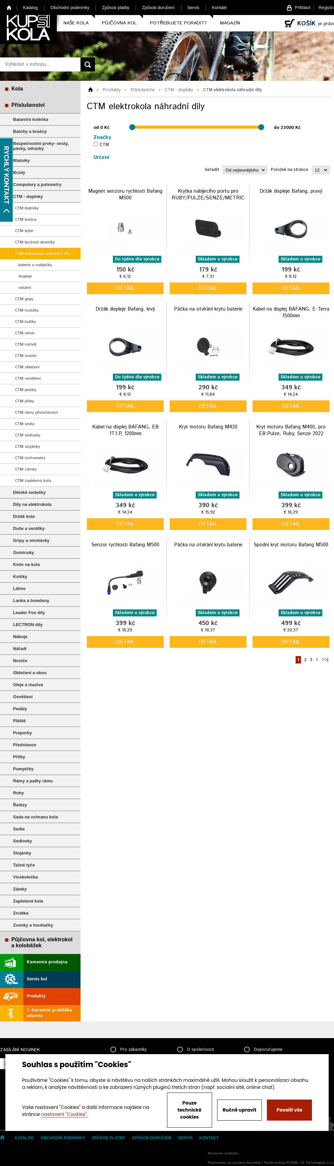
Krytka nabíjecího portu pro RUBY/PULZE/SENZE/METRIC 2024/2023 (208, 198)
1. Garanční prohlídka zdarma (49, 1013)
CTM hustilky (27, 310)
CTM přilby (24, 401)
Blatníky (21, 160)
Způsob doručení (158, 7)
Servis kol (37, 979)
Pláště (19, 720)
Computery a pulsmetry (37, 184)
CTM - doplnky (28, 196)
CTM (104, 145)
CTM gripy (24, 299)
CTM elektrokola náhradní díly (42, 253)
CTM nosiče (25, 356)
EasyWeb (254, 1162)
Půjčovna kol (119, 23)
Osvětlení (23, 696)
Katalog (30, 7)
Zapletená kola (28, 901)
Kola (17, 88)
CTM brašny (26, 219)
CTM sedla (24, 424)
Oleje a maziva (28, 684)
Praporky (22, 732)
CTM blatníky (27, 208)
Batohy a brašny (30, 131)
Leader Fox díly (29, 612)
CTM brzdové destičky (35, 242)
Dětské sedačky (29, 492)
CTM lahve (24, 333)
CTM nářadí (25, 344)
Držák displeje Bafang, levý (125, 309)
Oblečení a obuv (29, 672)
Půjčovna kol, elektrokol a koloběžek (41, 942)
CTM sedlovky (27, 435)
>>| (325, 660)
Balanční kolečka (30, 119)
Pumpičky (23, 768)
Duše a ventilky (29, 528)
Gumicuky (23, 552)
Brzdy (19, 172)
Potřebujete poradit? (178, 23)
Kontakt (219, 7)
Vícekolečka (25, 877)
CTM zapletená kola (33, 480)
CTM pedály (25, 390)
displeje (25, 276)
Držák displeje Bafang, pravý (291, 191)
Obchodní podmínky (69, 7)
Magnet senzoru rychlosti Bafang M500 (125, 194)
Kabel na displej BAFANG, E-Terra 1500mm (291, 312)
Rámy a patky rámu (33, 780)
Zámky (20, 889)
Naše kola (76, 23)
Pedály (20, 708)
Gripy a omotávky (31, 540)
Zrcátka (20, 913)
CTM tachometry (30, 458)
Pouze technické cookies (190, 1110)
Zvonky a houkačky (33, 925)
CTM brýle (24, 231)
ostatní (24, 287)
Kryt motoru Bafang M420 (208, 426)
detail (125, 288)
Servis (193, 7)
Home (9, 7)
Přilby (19, 756)
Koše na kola (26, 564)
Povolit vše (289, 1110)
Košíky (20, 576)
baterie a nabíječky (35, 265)
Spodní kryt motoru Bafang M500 (291, 544)
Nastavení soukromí (223, 1153)
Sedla (19, 828)
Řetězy (20, 804)
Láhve (19, 588)
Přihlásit (303, 8)
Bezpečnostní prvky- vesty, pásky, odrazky (41, 146)
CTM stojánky (27, 446)
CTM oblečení (27, 367)
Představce (24, 744)
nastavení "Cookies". (64, 1114)
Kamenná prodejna (47, 962)
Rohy (18, 792)
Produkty (36, 996)
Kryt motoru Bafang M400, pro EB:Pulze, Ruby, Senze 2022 (291, 430)
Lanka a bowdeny (31, 600)
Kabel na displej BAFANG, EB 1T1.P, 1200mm (125, 430)
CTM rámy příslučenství (36, 412)
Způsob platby (115, 7)
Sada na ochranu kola (35, 816)
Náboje (20, 636)
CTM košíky (25, 322)
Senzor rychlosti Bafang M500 (125, 544)
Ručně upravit (239, 1110)
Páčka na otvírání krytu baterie (208, 309)
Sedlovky (22, 840)
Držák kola (24, 516)
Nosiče (20, 660)
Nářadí (19, 648)
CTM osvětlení (28, 378)
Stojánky (22, 852)
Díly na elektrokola (32, 504)
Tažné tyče (24, 864)
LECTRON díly (28, 624)
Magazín (230, 23)
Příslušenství (28, 105)
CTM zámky (26, 469)
